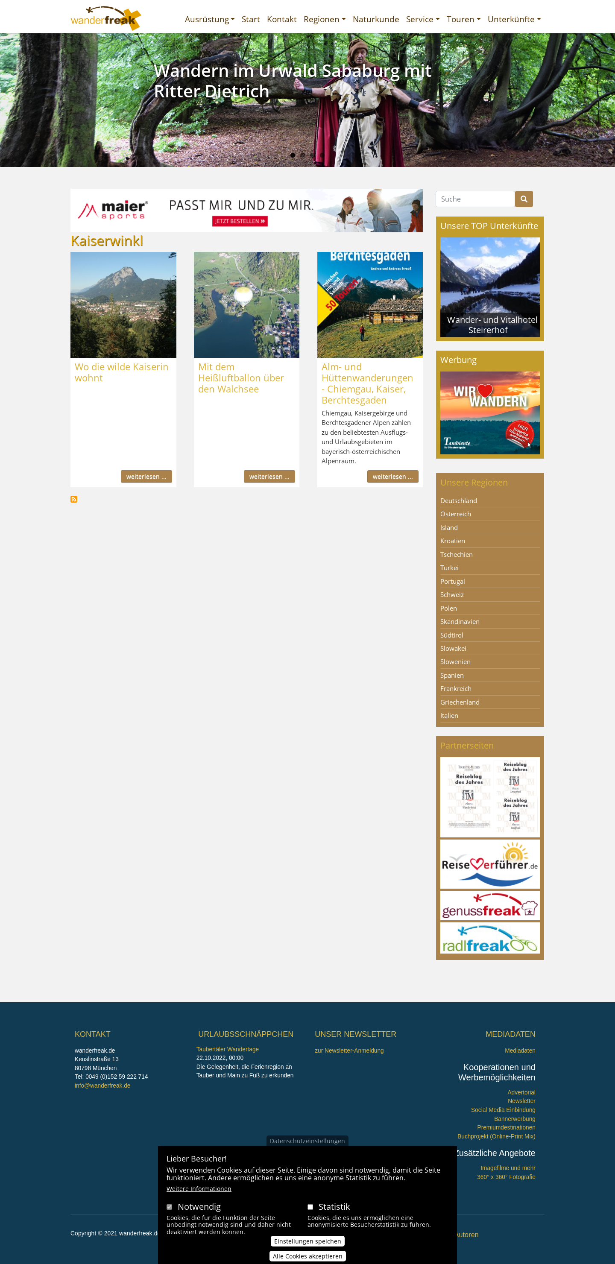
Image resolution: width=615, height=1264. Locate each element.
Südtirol (451, 635)
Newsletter (522, 1101)
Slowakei (453, 648)
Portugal (452, 581)
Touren (460, 19)
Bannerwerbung (515, 1119)
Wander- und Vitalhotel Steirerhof (492, 324)
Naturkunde (376, 19)
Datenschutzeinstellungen (307, 1141)
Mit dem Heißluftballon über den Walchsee (241, 377)
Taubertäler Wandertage (227, 1049)
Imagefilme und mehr (508, 1168)
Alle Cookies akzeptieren (308, 1256)
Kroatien (452, 540)
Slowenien (455, 661)
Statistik (334, 1206)
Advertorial (521, 1092)
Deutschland (458, 500)
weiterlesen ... (146, 476)
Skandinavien (460, 621)
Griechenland (460, 702)
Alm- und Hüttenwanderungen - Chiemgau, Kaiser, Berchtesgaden (367, 383)
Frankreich (456, 688)
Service (419, 19)
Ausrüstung (207, 19)
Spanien (452, 675)
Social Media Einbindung (503, 1110)
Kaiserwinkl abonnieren (73, 499)
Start (251, 19)
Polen (448, 608)
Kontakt (282, 19)
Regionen (322, 19)
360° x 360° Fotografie (506, 1177)
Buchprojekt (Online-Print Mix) (496, 1136)
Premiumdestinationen (506, 1127)
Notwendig (199, 1206)
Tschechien (456, 554)
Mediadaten (520, 1050)
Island (449, 527)
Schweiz (452, 594)
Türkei (449, 567)
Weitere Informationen (199, 1189)
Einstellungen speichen (307, 1241)
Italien (449, 715)
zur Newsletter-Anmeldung (349, 1050)
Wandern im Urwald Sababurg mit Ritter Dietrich (293, 80)
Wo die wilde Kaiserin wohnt (122, 372)
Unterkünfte (511, 19)
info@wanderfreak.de (102, 1086)
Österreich (455, 513)
